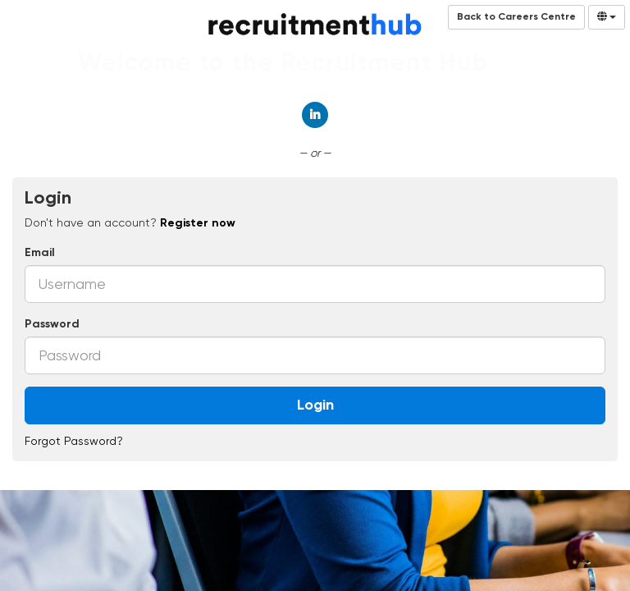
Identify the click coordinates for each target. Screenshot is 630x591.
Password (52, 324)
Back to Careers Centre (516, 17)
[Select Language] (606, 17)
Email (40, 253)
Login (315, 405)
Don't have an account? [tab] (130, 222)
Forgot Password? (74, 440)
